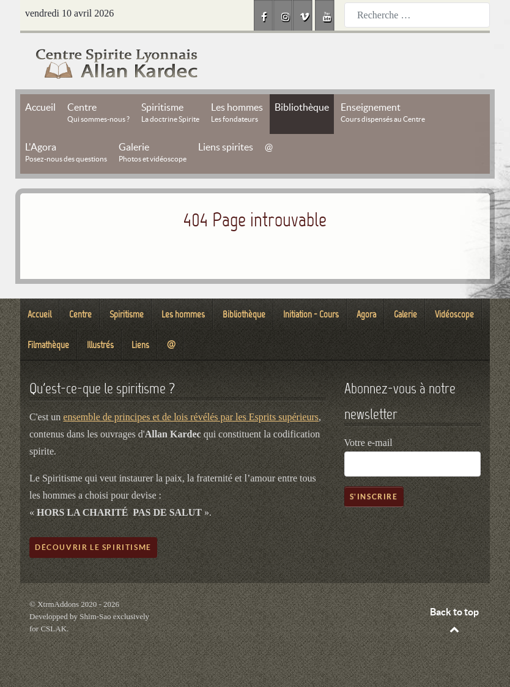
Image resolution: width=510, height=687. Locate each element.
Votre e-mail (368, 442)
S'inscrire (374, 496)
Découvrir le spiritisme (93, 547)
